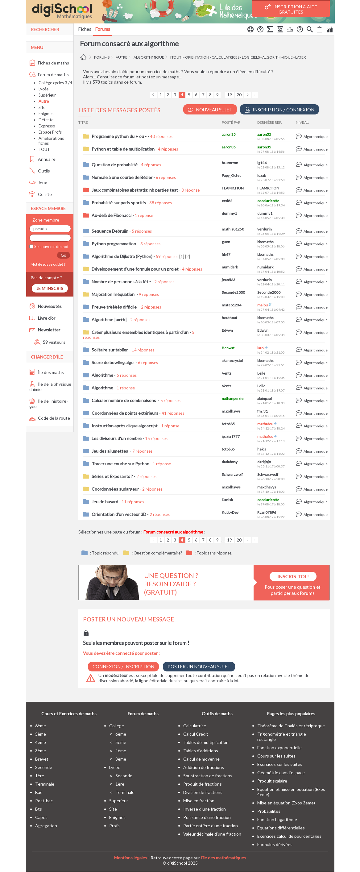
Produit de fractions (202, 784)
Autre (121, 57)
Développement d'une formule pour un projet (135, 269)
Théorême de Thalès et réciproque (291, 725)
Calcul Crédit (195, 734)
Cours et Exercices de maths (69, 713)
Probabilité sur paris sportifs (119, 202)
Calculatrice (194, 725)
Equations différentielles (281, 827)
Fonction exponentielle (279, 747)
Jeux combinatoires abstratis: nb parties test (135, 190)
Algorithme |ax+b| (109, 319)
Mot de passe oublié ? (47, 264)
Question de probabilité (115, 164)
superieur (118, 800)
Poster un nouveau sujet (199, 666)
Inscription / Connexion (279, 110)
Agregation (46, 825)
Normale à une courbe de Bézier (122, 177)
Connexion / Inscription (123, 666)
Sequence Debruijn (110, 231)
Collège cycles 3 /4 (55, 82)
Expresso (47, 125)
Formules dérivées (274, 844)
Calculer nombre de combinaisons (124, 400)
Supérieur (47, 95)
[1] (181, 256)
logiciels (251, 57)
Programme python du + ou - (119, 136)
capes (41, 817)
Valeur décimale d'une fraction (212, 834)
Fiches (84, 29)
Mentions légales (130, 857)
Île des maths (46, 372)
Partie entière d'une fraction (210, 825)
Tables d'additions (200, 750)
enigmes (117, 817)
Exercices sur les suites (279, 764)
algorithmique (149, 57)
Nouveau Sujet (210, 110)
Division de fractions (202, 792)
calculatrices (225, 57)
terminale (44, 784)
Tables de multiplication (206, 742)
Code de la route (49, 418)
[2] (187, 256)
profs (114, 825)
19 (229, 94)
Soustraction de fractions (207, 775)
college (116, 725)
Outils (39, 170)
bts (38, 809)
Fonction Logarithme (277, 819)
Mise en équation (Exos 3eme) (286, 802)
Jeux (38, 182)
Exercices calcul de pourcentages (289, 836)
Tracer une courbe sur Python (120, 463)
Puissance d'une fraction (207, 817)
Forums (102, 29)
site (113, 809)
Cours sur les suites (276, 755)
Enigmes (46, 113)
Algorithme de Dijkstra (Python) (122, 256)
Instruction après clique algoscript (125, 425)
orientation (197, 57)
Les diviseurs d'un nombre (117, 438)
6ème (40, 725)
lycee (114, 767)
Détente (46, 119)
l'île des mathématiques (223, 857)
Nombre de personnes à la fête (121, 281)
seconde (43, 767)
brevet (41, 759)
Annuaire (42, 159)
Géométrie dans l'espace (281, 772)
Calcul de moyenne (201, 759)
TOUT (44, 149)
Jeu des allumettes (110, 451)
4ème (40, 742)
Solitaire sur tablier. (110, 349)
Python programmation (114, 243)
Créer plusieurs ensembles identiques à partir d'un (140, 332)
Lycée (43, 88)
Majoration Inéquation (113, 294)
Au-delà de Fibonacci (111, 215)
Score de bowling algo (113, 362)
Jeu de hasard (105, 501)
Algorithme (102, 375)
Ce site (40, 194)
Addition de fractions (203, 767)
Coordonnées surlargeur (115, 489)
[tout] (176, 57)
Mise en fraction (198, 800)
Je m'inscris (49, 288)
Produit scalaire (272, 780)
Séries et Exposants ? (112, 476)
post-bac (44, 800)
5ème (40, 734)
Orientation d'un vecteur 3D (119, 514)
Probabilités (268, 811)
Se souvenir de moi (50, 246)
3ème (40, 750)
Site (42, 107)
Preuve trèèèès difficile (115, 306)
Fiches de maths (49, 62)
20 (239, 94)
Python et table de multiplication (123, 149)
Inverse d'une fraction (204, 809)
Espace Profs (50, 132)
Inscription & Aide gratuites (291, 9)
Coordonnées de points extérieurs (125, 413)
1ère (39, 775)
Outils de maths (217, 713)
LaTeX (300, 57)
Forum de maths (49, 74)
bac (38, 792)
